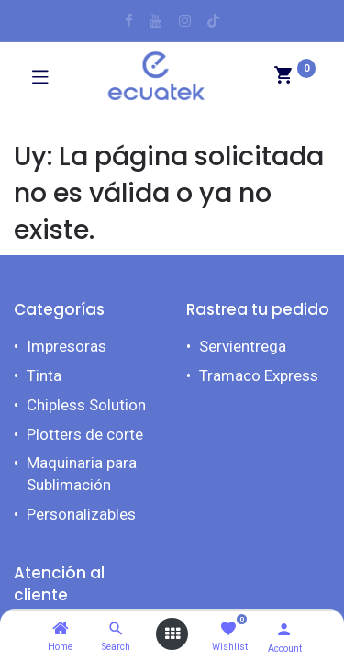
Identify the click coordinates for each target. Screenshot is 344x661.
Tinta (44, 375)
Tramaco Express (258, 375)
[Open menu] (172, 633)
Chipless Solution (86, 405)
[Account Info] (284, 629)
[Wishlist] (228, 629)
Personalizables (81, 514)
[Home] (60, 629)
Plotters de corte (85, 434)
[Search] (116, 629)
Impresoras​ (66, 346)
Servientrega (242, 346)
